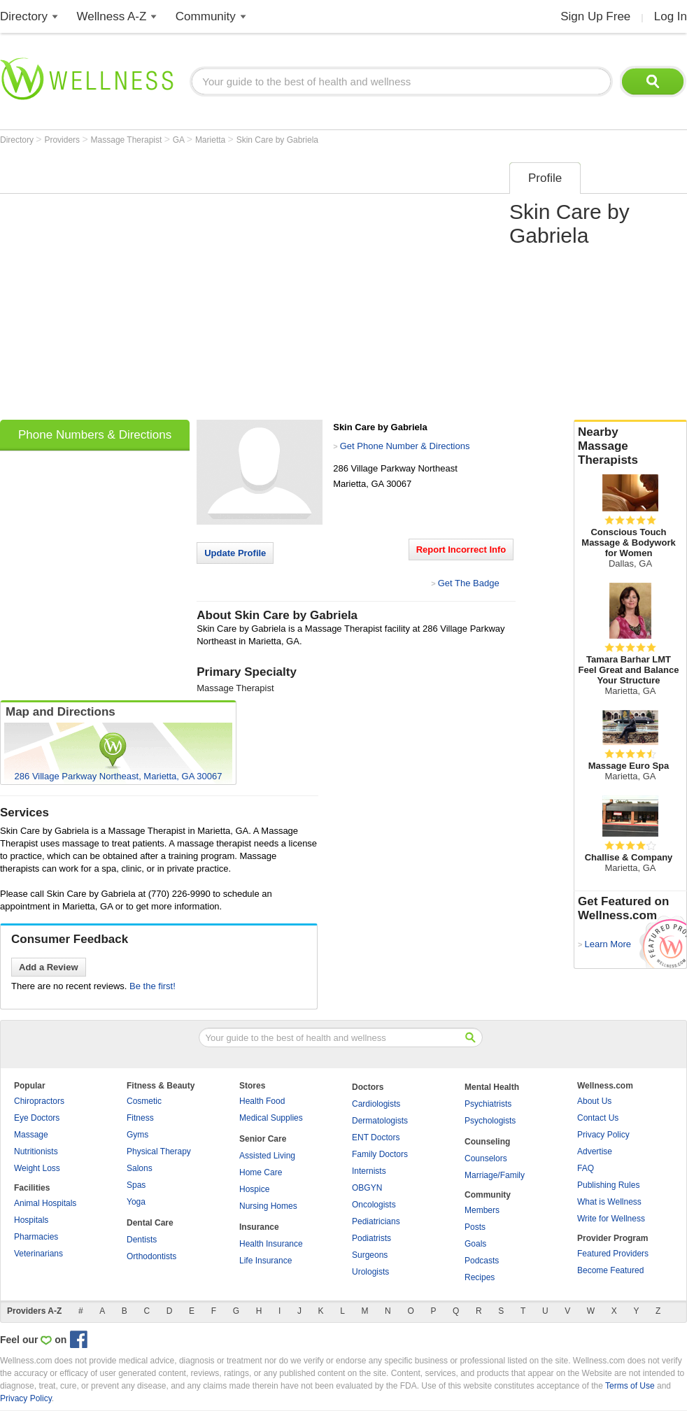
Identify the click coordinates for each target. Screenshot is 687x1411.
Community (206, 16)
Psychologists (490, 1121)
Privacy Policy (603, 1135)
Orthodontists (151, 1256)
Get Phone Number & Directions (405, 446)
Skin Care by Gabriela (277, 140)
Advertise (594, 1151)
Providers (63, 140)
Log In (670, 16)
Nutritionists (36, 1151)
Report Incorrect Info (461, 549)
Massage (31, 1135)
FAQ (585, 1168)
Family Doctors (380, 1154)
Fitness (140, 1118)
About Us (594, 1101)
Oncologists (374, 1205)
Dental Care (150, 1223)
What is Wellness (609, 1202)
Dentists (142, 1240)
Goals (475, 1244)
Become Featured (610, 1270)
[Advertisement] (131, 286)
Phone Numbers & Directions (94, 434)
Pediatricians (376, 1221)
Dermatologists (380, 1121)
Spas (136, 1185)
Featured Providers (613, 1253)
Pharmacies (36, 1237)
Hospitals (31, 1220)
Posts (475, 1227)
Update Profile (235, 553)
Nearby (630, 446)
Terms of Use (630, 1386)
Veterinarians (38, 1253)
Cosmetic (144, 1101)
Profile (545, 178)
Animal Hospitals (45, 1203)
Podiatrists (371, 1238)
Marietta (211, 140)
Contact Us (597, 1118)
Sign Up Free (595, 16)
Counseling (487, 1142)
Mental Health (492, 1087)
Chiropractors (39, 1101)
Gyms (137, 1135)
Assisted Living (267, 1156)
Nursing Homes (268, 1206)
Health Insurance (271, 1244)
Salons (140, 1168)
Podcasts (482, 1260)
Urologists (370, 1272)
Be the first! (152, 986)
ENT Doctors (375, 1137)
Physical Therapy (159, 1151)
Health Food (262, 1101)
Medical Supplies (271, 1118)
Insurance (259, 1227)
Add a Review (48, 967)
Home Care (260, 1172)
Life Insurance (265, 1260)
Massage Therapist (127, 140)
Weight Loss (37, 1168)
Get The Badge (469, 583)
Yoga (136, 1202)
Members (482, 1210)
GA (180, 140)
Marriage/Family (495, 1175)
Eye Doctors (36, 1118)
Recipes (480, 1277)
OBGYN (367, 1188)
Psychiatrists (488, 1104)
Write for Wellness (611, 1219)
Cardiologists (376, 1104)
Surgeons (370, 1255)
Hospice (254, 1189)
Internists (369, 1171)
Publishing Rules (608, 1185)
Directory (24, 16)
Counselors (486, 1158)
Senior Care (262, 1139)
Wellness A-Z (112, 16)
